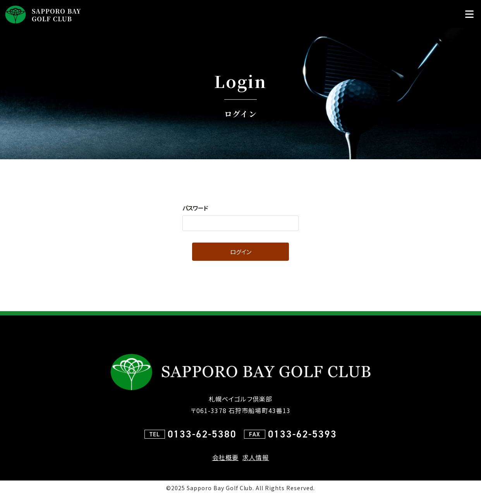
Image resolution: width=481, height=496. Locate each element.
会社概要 (225, 457)
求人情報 (255, 457)
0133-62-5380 (202, 433)
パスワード (195, 208)
